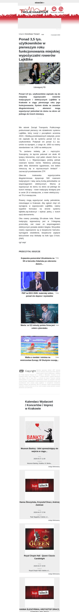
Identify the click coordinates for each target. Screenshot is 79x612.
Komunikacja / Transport (32, 34)
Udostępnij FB (39, 87)
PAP (43, 34)
